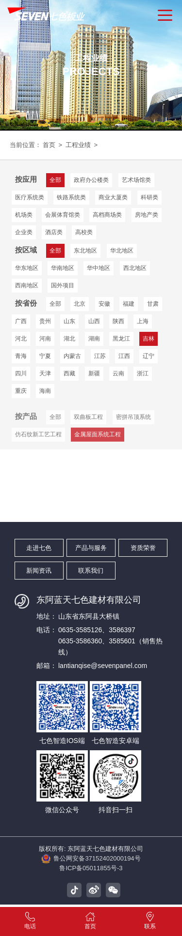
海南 (44, 389)
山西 (92, 320)
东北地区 (84, 250)
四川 (21, 372)
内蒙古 (71, 354)
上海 (140, 320)
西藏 (68, 372)
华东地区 (155, 250)
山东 (68, 320)
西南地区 (133, 267)
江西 (122, 354)
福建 (126, 302)
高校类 (83, 232)
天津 (44, 372)
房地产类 (144, 214)
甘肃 (150, 302)
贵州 (44, 320)
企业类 (24, 232)
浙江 (140, 372)
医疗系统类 (29, 197)
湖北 (68, 337)
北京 (78, 302)
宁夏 (44, 354)
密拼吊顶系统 (131, 425)
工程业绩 (77, 145)
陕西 (116, 320)
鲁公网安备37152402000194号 (91, 859)
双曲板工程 (87, 425)
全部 (55, 302)
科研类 (147, 197)
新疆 (92, 372)
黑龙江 (119, 337)
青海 (21, 354)
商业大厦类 (112, 197)
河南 (44, 337)
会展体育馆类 (62, 214)
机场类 (24, 214)
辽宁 (145, 354)
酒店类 (53, 232)
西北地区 (97, 267)
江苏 (98, 354)
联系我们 (90, 568)
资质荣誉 (143, 546)
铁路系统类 (70, 197)
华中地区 (62, 267)
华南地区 (26, 267)
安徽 (102, 302)
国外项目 (26, 284)
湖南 (92, 337)
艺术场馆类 (134, 179)
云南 (116, 372)
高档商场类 (106, 214)
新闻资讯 (38, 568)
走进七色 (38, 546)
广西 (21, 320)
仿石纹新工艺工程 (38, 442)
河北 (21, 337)
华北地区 (120, 250)
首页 (49, 145)
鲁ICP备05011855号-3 (91, 870)
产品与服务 (91, 546)
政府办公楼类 (90, 179)
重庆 (21, 389)
